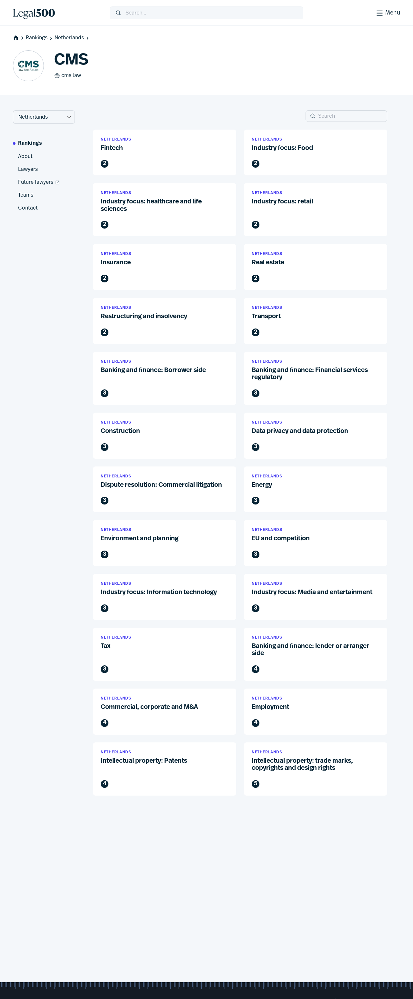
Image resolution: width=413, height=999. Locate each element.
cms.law (67, 76)
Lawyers (28, 169)
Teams (25, 195)
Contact (28, 208)
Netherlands (72, 38)
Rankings (39, 38)
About (25, 156)
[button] (164, 152)
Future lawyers (39, 182)
